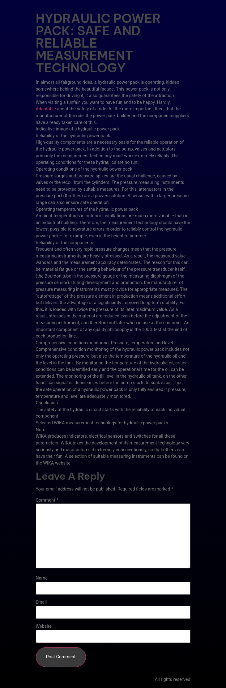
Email (41, 602)
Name (42, 578)
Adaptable (46, 109)
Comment (47, 500)
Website (44, 626)
